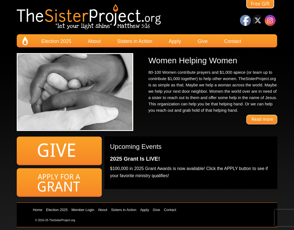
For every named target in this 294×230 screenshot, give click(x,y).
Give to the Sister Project (59, 150)
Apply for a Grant (59, 182)
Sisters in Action (134, 41)
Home (38, 210)
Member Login (82, 210)
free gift (261, 5)
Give (202, 41)
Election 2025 (56, 41)
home (25, 40)
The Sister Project (89, 17)
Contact (232, 41)
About (94, 41)
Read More (261, 119)
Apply (175, 41)
